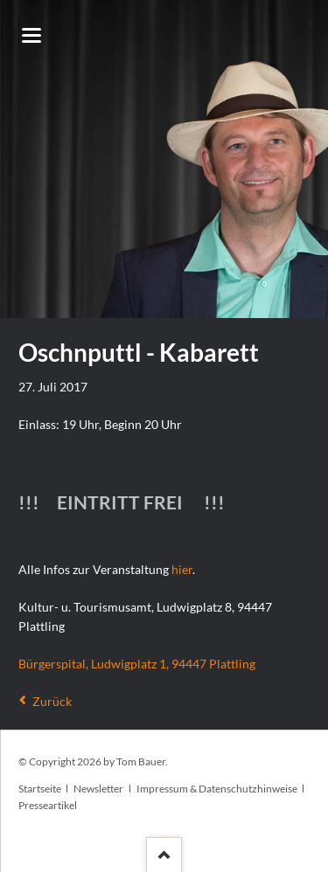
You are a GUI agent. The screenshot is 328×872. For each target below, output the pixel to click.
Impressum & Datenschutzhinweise (216, 788)
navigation (31, 35)
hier (181, 569)
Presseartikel (47, 805)
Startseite (39, 788)
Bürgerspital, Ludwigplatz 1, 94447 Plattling (136, 663)
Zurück (52, 701)
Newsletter (98, 788)
